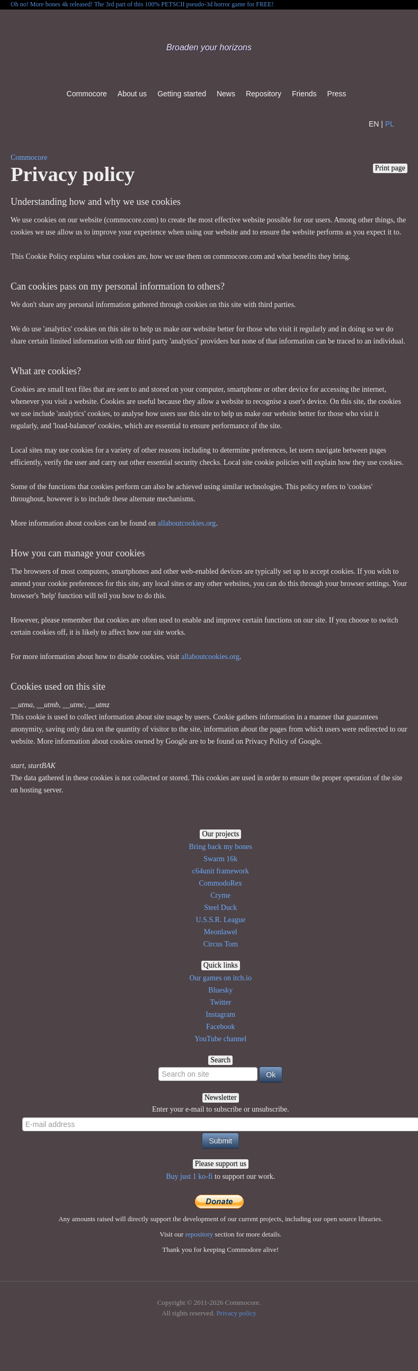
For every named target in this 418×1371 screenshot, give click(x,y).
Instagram (220, 1014)
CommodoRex (220, 883)
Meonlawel (220, 932)
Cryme (220, 895)
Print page (390, 168)
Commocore (87, 93)
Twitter (220, 1002)
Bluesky (220, 990)
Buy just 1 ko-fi (189, 1176)
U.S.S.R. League (220, 920)
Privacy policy (236, 1313)
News (226, 93)
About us (132, 93)
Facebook (220, 1027)
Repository (263, 93)
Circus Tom (220, 944)
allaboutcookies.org (187, 523)
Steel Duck (220, 908)
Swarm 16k (220, 859)
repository (199, 1234)
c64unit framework (220, 871)
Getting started (181, 93)
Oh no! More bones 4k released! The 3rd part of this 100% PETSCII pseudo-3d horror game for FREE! (142, 4)
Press (336, 93)
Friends (304, 93)
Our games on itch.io (221, 978)
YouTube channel (220, 1039)
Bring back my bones (220, 847)
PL (389, 124)
